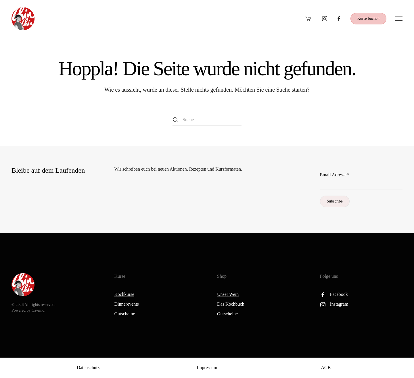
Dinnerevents (126, 304)
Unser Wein (228, 294)
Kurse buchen (368, 18)
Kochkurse (124, 294)
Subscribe (335, 201)
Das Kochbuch (230, 304)
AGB (326, 367)
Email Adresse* (334, 174)
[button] (398, 19)
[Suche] (206, 120)
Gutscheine (124, 313)
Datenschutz (88, 367)
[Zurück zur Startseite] (23, 19)
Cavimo (38, 310)
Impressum (207, 367)
